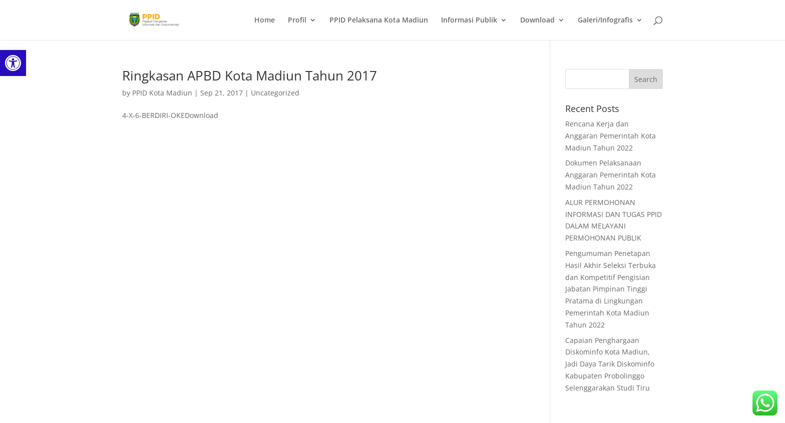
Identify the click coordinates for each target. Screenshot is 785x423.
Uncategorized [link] (275, 93)
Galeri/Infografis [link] (605, 20)
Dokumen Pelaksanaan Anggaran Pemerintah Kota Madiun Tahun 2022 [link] (610, 175)
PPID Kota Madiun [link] (162, 93)
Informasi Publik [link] (469, 20)
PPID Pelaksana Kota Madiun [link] (378, 20)
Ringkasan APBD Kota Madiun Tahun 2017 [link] (249, 75)
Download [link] (537, 20)
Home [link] (264, 20)
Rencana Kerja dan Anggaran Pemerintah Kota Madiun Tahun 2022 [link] (610, 135)
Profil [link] (297, 20)
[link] (13, 63)
